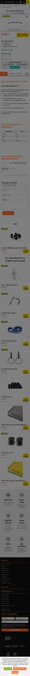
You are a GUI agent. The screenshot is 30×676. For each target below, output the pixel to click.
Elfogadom (8, 668)
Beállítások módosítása (20, 668)
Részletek (15, 672)
